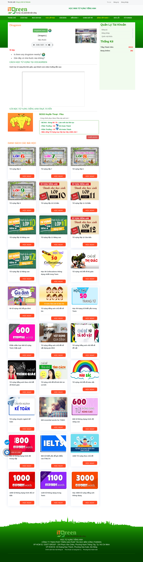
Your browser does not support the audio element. (42, 45)
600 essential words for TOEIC (53, 420)
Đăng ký (116, 2)
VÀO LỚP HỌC (50, 18)
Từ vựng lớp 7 (46, 169)
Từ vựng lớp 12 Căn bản (81, 237)
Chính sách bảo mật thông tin (54, 549)
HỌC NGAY (27, 176)
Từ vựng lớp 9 (15, 203)
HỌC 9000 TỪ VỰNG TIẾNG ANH (82, 8)
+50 (54, 126)
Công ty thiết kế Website (23, 2)
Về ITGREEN (128, 18)
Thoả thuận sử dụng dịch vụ (73, 549)
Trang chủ (12, 18)
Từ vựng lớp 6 (15, 169)
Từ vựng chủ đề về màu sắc (83, 382)
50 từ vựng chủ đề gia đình (20, 308)
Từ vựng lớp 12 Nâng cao (19, 271)
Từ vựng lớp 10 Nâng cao (19, 237)
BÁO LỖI (116, 18)
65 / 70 (55, 122)
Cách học (23, 18)
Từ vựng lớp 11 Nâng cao (51, 237)
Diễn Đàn (74, 18)
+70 (54, 129)
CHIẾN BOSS (92, 137)
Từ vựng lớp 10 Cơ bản (50, 203)
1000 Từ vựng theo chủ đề (82, 456)
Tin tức (109, 2)
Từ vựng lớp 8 (77, 169)
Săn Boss (62, 18)
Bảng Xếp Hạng (103, 18)
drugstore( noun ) (40, 30)
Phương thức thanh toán (90, 549)
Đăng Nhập (124, 2)
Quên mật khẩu (107, 36)
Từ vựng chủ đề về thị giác (83, 271)
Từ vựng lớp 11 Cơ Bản (81, 203)
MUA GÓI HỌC (36, 18)
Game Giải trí (88, 18)
